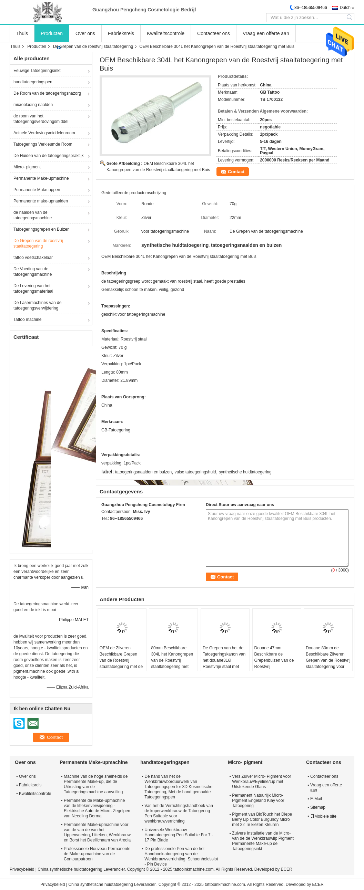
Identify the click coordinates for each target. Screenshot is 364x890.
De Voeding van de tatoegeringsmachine (32, 271)
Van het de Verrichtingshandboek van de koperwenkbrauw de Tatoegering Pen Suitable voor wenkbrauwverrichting (178, 813)
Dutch (345, 7)
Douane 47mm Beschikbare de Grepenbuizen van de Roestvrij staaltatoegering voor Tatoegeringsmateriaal (274, 663)
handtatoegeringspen (32, 82)
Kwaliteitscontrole (165, 33)
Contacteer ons (213, 33)
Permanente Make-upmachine (41, 178)
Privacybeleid (22, 869)
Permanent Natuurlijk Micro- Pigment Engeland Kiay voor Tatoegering (258, 800)
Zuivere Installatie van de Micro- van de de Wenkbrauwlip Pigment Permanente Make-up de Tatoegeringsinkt (263, 841)
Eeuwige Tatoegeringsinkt (37, 70)
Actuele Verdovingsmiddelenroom (44, 132)
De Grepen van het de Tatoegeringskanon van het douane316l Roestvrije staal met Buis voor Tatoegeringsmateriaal (224, 663)
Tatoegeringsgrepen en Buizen (41, 229)
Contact (236, 171)
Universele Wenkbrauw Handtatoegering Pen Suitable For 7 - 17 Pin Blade (178, 834)
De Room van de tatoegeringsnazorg (47, 93)
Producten (52, 33)
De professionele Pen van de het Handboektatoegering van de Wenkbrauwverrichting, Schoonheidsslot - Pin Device (181, 856)
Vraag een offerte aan (266, 33)
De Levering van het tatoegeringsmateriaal (33, 288)
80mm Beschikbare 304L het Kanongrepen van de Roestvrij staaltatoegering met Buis (172, 660)
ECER (286, 869)
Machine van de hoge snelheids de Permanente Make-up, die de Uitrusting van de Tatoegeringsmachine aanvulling (96, 784)
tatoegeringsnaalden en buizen (143, 472)
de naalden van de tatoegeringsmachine (32, 215)
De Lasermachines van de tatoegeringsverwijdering (37, 305)
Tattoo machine (27, 319)
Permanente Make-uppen (36, 189)
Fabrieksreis (121, 33)
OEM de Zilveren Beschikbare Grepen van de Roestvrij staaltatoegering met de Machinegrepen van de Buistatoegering (121, 663)
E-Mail (316, 798)
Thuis (22, 33)
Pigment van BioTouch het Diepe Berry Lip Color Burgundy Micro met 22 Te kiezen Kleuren (262, 819)
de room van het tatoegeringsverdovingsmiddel (40, 119)
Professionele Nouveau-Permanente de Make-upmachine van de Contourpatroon (97, 853)
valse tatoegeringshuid (195, 472)
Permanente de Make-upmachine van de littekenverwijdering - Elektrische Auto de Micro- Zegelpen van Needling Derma (97, 808)
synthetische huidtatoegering (245, 472)
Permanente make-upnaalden (40, 201)
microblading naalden (33, 104)
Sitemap (317, 807)
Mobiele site (323, 816)
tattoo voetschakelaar (33, 257)
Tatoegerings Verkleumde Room (42, 144)
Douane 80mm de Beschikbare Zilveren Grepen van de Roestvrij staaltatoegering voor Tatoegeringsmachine (328, 660)
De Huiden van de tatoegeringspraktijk (48, 155)
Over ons (85, 33)
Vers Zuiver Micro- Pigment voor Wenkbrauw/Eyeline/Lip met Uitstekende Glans (261, 781)
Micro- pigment (27, 167)
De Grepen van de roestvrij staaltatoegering (93, 46)
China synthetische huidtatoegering (70, 869)
